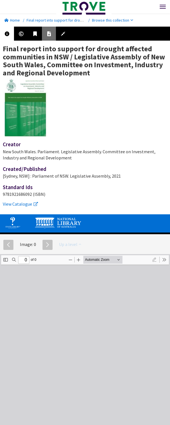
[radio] (154, 260)
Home (12, 20)
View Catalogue (20, 204)
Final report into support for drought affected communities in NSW (82, 20)
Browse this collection (112, 20)
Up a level (70, 244)
